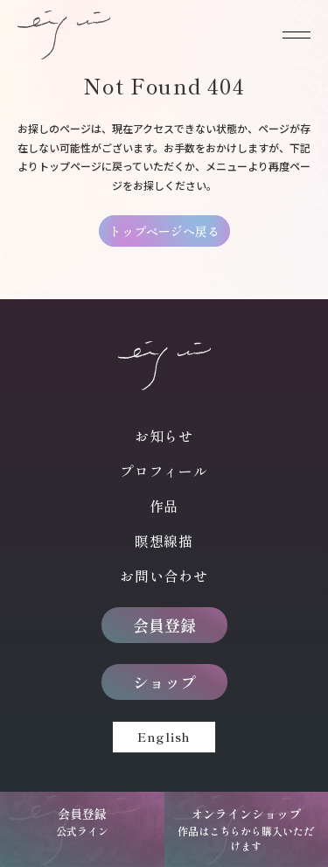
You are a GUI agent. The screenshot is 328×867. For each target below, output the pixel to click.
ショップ (164, 681)
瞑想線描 (164, 540)
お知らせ (164, 435)
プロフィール (164, 470)
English (164, 736)
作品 (164, 505)
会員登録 (164, 624)
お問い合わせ (164, 575)
